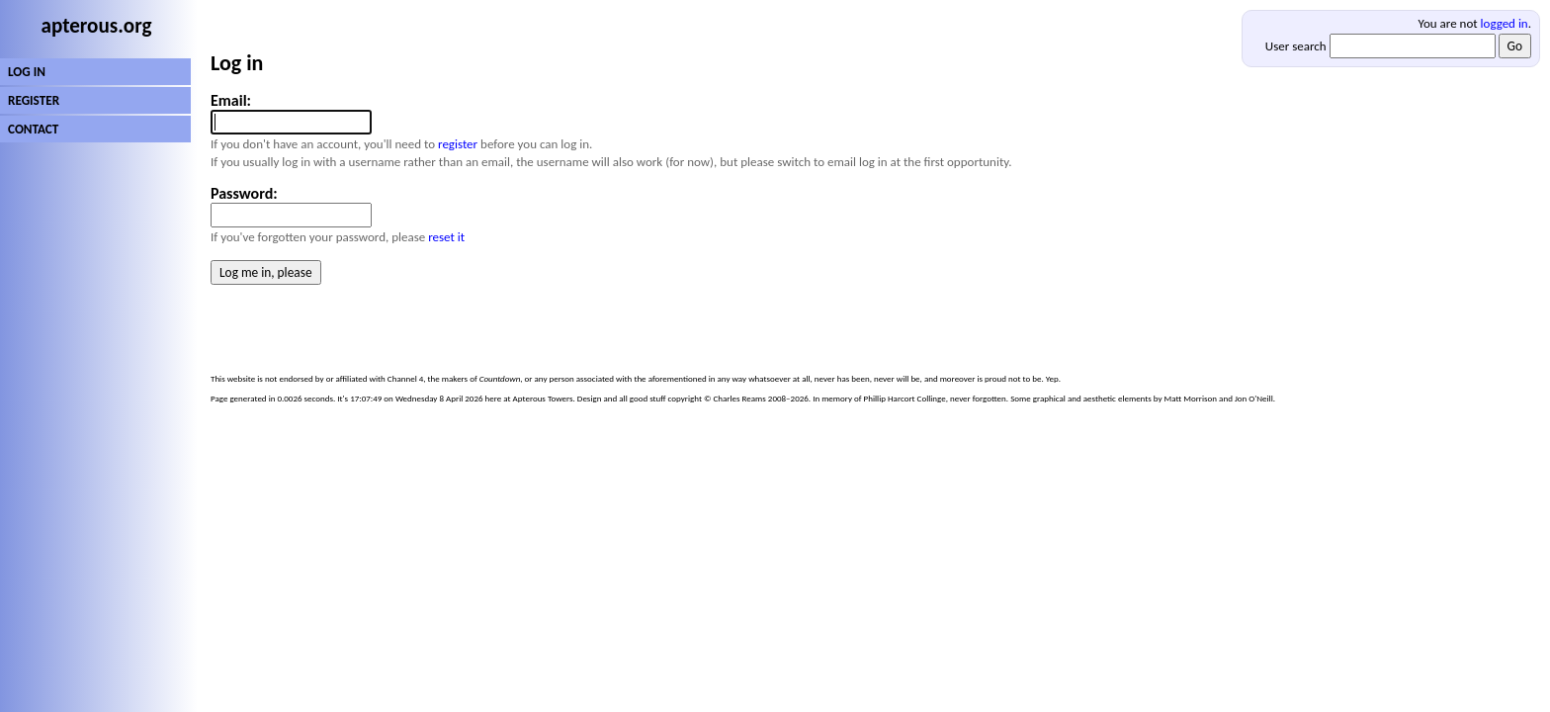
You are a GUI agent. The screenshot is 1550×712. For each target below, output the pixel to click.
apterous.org (97, 26)
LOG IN (26, 71)
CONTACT (33, 129)
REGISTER (33, 100)
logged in (1504, 23)
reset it (446, 236)
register (457, 143)
